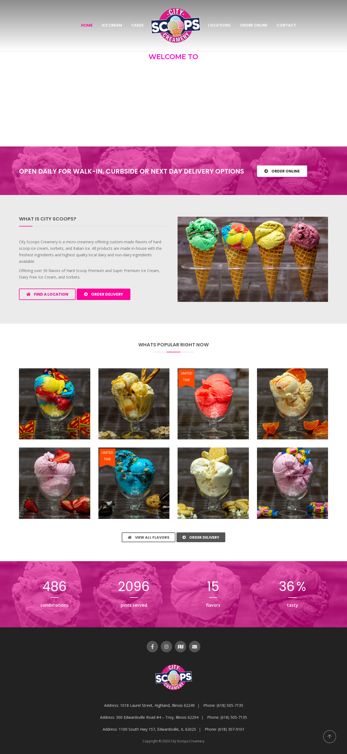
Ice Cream (112, 25)
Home (86, 25)
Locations (219, 25)
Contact (286, 25)
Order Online (253, 25)
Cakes (137, 25)
